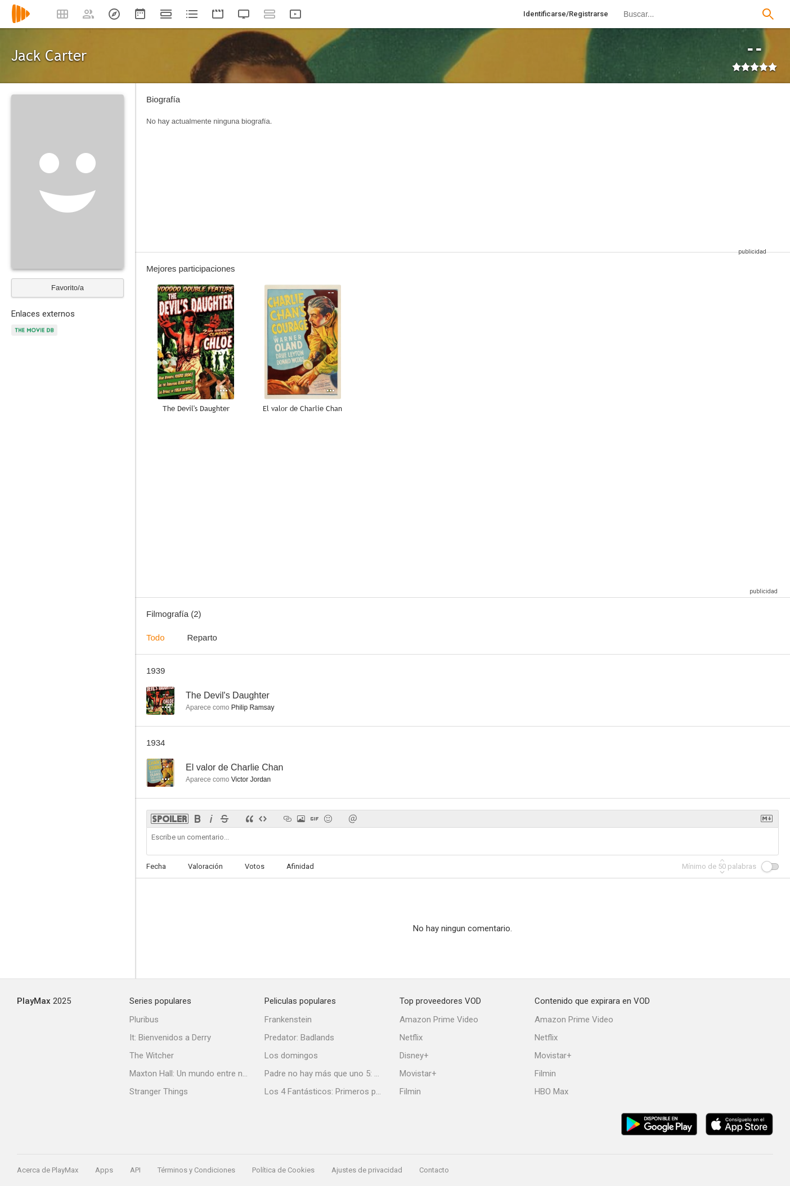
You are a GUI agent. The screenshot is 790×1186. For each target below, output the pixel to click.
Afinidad (300, 866)
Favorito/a (67, 287)
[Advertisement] (527, 167)
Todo (155, 637)
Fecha (156, 866)
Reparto (202, 637)
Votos (254, 866)
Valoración (205, 866)
